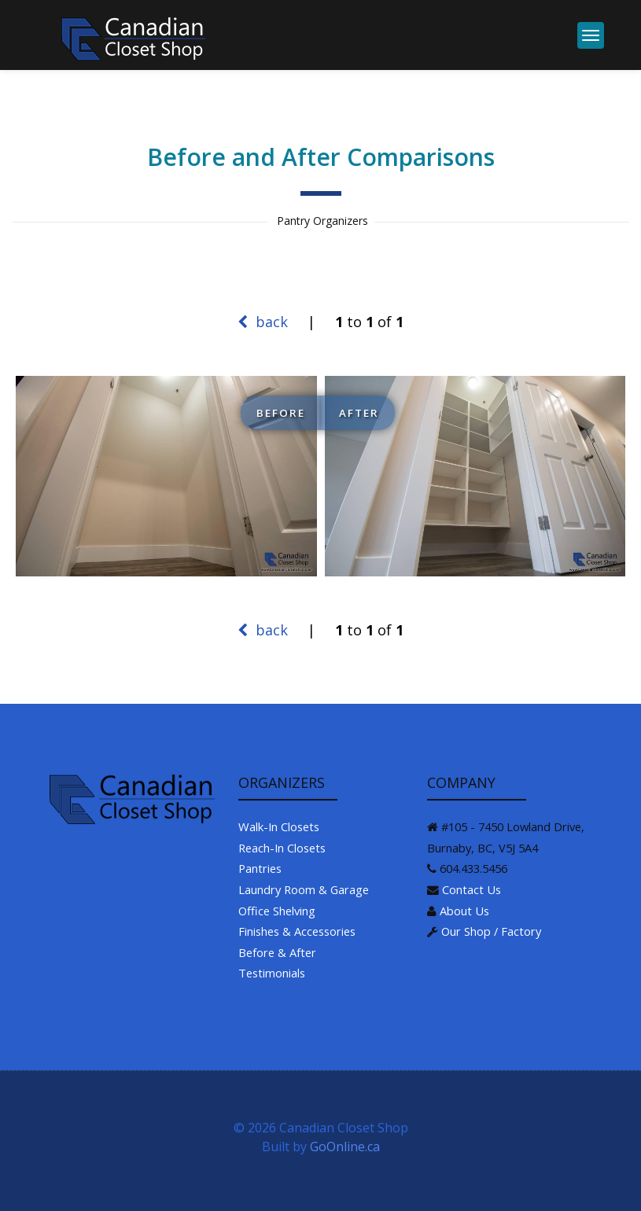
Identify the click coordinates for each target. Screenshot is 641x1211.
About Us (464, 910)
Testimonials (271, 973)
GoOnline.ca (345, 1146)
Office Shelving (276, 910)
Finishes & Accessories (296, 931)
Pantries (260, 868)
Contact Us (471, 889)
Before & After (277, 952)
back (263, 321)
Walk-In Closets (278, 826)
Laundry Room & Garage (303, 889)
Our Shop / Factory (491, 931)
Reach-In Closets (282, 848)
